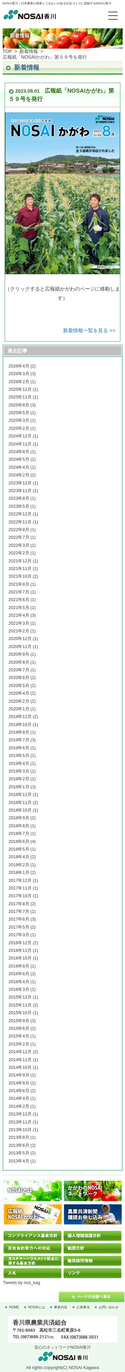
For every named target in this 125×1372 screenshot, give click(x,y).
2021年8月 (19, 584)
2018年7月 (19, 833)
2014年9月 (19, 1074)
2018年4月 (19, 856)
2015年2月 (19, 1043)
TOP (7, 51)
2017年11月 (20, 888)
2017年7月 (19, 911)
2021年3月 (19, 623)
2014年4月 (19, 1098)
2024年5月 (19, 459)
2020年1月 (19, 708)
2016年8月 (19, 966)
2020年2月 (19, 701)
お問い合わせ (109, 1307)
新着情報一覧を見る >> (89, 330)
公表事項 (83, 1307)
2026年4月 (19, 365)
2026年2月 (19, 381)
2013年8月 (19, 1137)
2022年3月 (19, 545)
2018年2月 (19, 864)
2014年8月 (19, 1082)
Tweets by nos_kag (21, 1282)
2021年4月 (19, 615)
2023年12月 (20, 482)
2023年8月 (19, 498)
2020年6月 (19, 677)
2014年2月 (19, 1106)
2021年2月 (19, 630)
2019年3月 (19, 771)
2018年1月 (19, 872)
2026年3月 (19, 373)
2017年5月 (19, 927)
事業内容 (60, 1307)
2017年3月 (19, 934)
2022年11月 (20, 521)
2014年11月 (20, 1059)
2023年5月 (19, 506)
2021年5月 (19, 607)
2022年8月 (19, 529)
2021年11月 (20, 568)
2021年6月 (19, 599)
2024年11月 (20, 443)
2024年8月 (19, 451)
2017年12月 (20, 880)
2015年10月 (20, 1012)
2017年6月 (19, 919)
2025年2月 (19, 428)
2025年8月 (19, 404)
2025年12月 (20, 389)
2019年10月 (20, 724)
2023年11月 (20, 490)
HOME (14, 1307)
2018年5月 (19, 849)
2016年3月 (19, 989)
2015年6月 (19, 1028)
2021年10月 (20, 576)
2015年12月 (20, 997)
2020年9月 (19, 654)
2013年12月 (20, 1113)
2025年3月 (19, 420)
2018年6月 (19, 841)
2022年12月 (20, 513)
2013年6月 (19, 1145)
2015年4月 (19, 1035)
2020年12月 (20, 638)
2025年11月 (20, 396)
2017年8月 (19, 903)
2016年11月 (20, 950)
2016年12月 (20, 942)
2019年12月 (20, 716)
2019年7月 (19, 739)
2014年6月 (19, 1090)
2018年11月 (20, 802)
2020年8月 (19, 662)
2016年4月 (19, 981)
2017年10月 (20, 895)
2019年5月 (19, 755)
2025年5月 (19, 412)
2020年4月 (19, 693)
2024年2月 (19, 474)
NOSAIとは (36, 1307)
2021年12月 (20, 560)
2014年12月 (20, 1051)
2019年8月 (19, 732)
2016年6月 (19, 973)
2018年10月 (20, 810)
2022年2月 (19, 552)
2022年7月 (19, 537)
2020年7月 (19, 669)
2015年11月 (20, 1005)
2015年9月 (19, 1020)
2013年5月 (19, 1152)
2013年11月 (20, 1121)
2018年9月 (19, 817)
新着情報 (28, 51)
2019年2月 (19, 778)
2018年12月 (20, 794)
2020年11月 (20, 646)
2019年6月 (19, 747)
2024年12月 (20, 435)
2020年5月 (19, 685)
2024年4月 (19, 467)
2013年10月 (20, 1129)
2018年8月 (19, 825)
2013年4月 (19, 1160)
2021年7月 (19, 591)
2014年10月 (20, 1067)
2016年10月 (20, 958)
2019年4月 (19, 763)
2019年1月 (19, 786)
